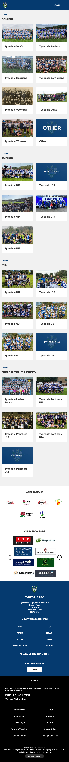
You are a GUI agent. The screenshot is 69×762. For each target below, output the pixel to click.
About (50, 710)
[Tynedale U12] (17, 235)
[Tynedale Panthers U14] (51, 420)
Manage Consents (50, 736)
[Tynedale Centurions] (51, 64)
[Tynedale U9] (17, 310)
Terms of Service (19, 729)
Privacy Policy (49, 729)
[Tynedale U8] (51, 310)
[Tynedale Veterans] (17, 96)
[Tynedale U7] (17, 342)
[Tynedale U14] (17, 203)
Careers (50, 716)
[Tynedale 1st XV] (17, 33)
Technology (19, 723)
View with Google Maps (35, 619)
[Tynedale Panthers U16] (17, 420)
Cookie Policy (19, 736)
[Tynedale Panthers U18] (51, 386)
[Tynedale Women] (17, 128)
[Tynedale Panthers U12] (17, 455)
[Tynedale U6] (51, 342)
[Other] (51, 128)
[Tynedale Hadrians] (17, 64)
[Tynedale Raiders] (51, 33)
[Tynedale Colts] (51, 96)
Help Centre (19, 710)
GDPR (50, 723)
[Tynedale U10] (51, 279)
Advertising (19, 716)
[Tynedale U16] (17, 172)
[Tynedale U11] (17, 279)
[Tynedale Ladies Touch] (17, 386)
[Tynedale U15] (51, 172)
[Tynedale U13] (51, 203)
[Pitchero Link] (34, 684)
